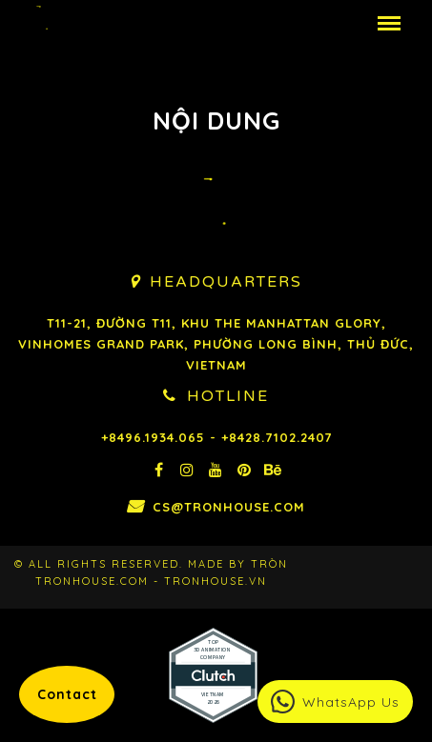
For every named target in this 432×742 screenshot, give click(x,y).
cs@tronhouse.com (229, 506)
